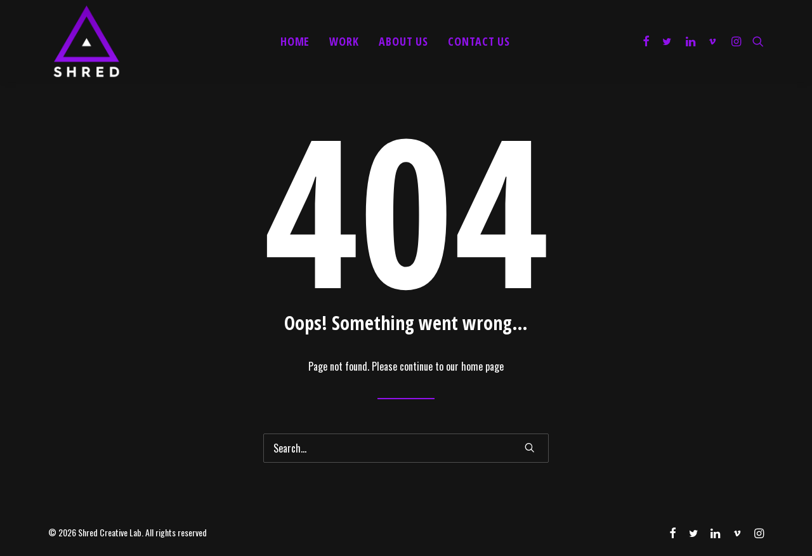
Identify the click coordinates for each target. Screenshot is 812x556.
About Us (403, 41)
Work (344, 41)
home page (482, 366)
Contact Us (479, 41)
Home (295, 41)
